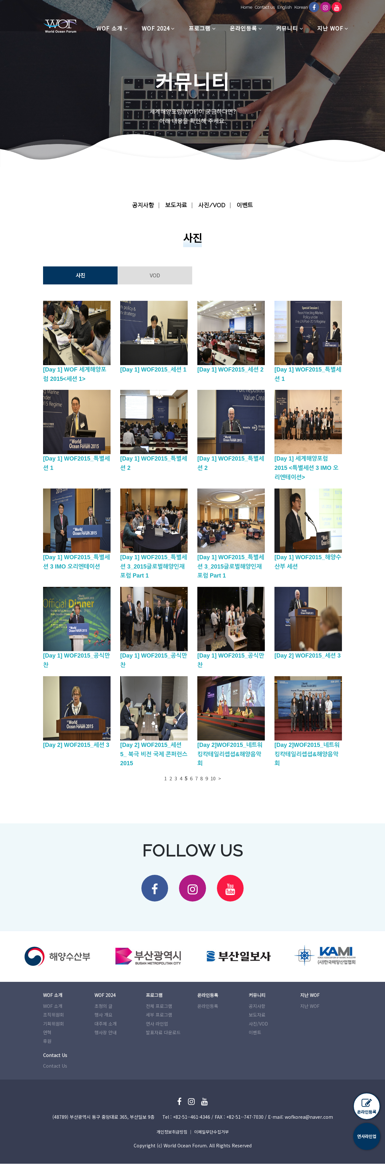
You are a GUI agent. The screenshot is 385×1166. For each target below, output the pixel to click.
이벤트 (246, 205)
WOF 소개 (109, 28)
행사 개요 (103, 1017)
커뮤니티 (287, 28)
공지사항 (141, 205)
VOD (155, 275)
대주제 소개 (105, 1025)
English (281, 7)
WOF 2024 (156, 28)
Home (243, 7)
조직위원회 (53, 1017)
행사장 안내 (105, 1034)
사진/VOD (213, 205)
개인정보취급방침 (172, 1134)
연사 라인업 (157, 1025)
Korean (297, 7)
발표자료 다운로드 (163, 1034)
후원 (47, 1043)
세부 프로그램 (159, 1017)
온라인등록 (243, 28)
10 (213, 778)
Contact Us (55, 1068)
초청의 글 (103, 1008)
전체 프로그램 (159, 1008)
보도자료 (175, 205)
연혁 (47, 1034)
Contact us (261, 7)
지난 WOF (330, 28)
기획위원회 (53, 1025)
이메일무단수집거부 (211, 1134)
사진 (80, 275)
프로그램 (199, 28)
